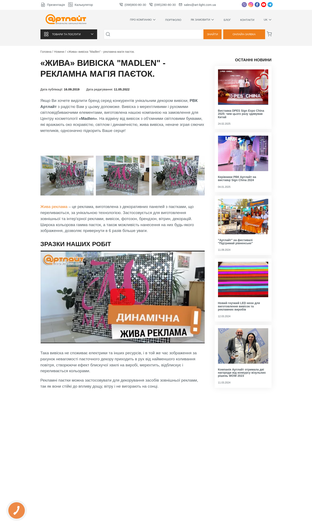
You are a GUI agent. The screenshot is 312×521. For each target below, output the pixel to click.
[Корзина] (269, 33)
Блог (227, 19)
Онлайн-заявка (244, 34)
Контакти (247, 19)
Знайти (212, 34)
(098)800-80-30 (132, 4)
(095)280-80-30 (162, 4)
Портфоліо (173, 19)
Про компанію (143, 19)
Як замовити (202, 19)
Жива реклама (54, 206)
